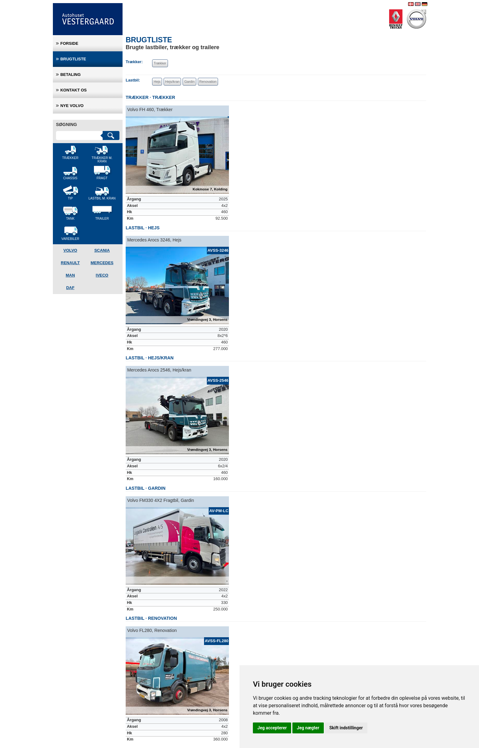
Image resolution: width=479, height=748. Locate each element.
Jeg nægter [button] (308, 727)
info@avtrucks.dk (71, 727)
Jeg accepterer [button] (272, 727)
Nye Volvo (72, 105)
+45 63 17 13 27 (70, 720)
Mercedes (102, 262)
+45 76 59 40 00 (208, 720)
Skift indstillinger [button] (346, 727)
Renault (70, 262)
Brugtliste (73, 59)
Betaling (70, 74)
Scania (102, 250)
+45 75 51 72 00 (139, 720)
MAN (70, 275)
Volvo (70, 250)
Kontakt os (73, 90)
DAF (70, 287)
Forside (69, 43)
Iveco (102, 275)
